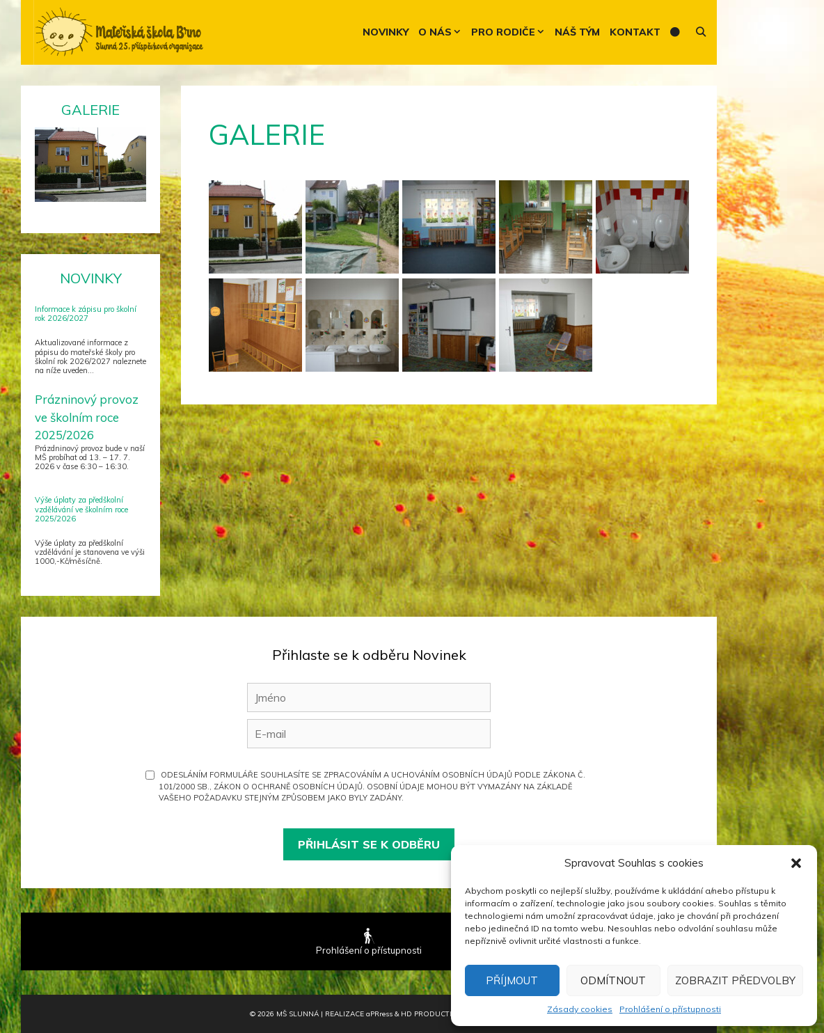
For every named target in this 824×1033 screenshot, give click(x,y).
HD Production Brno (444, 1013)
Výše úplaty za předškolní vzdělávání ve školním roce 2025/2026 (81, 509)
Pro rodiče (510, 32)
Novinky (386, 32)
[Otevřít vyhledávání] (701, 32)
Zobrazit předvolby (735, 980)
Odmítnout (613, 980)
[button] (796, 863)
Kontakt (635, 32)
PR (379, 1013)
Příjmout (512, 980)
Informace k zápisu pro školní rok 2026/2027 (85, 313)
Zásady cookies (579, 1009)
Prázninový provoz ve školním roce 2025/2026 (86, 417)
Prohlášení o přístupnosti (670, 1009)
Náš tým (577, 32)
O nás (442, 32)
